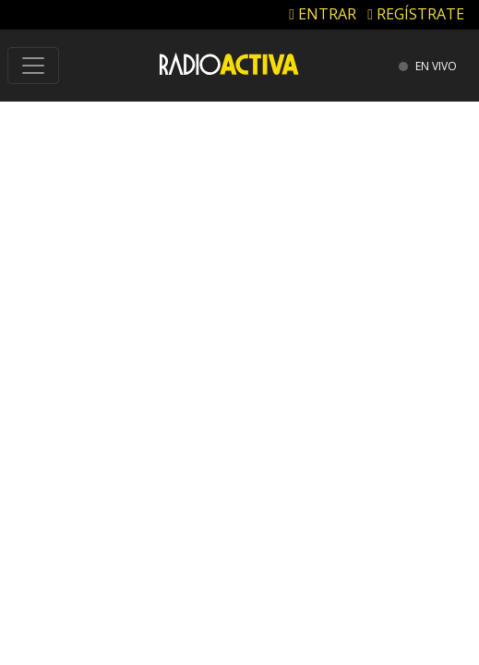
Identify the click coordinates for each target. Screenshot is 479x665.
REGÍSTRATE (415, 14)
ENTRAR (322, 14)
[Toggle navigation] (33, 65)
